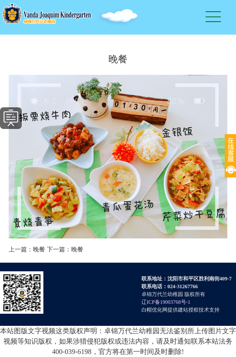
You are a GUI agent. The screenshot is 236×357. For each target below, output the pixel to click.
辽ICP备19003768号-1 (165, 302)
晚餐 (39, 249)
